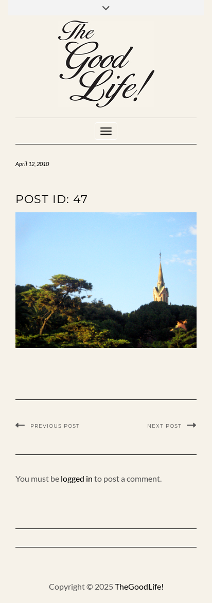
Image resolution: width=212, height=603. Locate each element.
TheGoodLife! (139, 586)
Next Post (164, 426)
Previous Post (55, 426)
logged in (77, 478)
